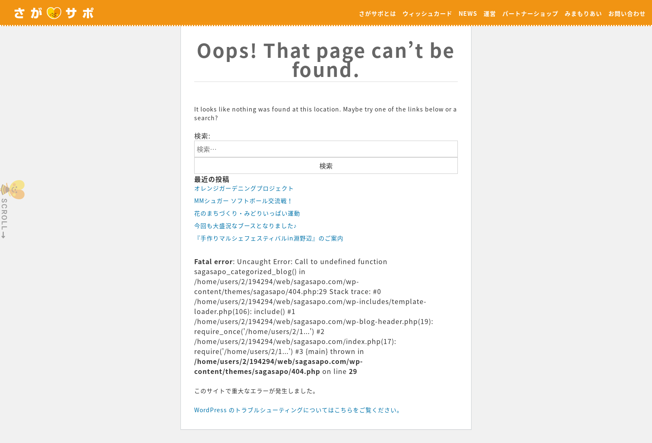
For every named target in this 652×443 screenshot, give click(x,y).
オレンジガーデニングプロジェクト (244, 188)
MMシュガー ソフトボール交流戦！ (243, 200)
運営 (490, 13)
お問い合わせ (627, 13)
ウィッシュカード (427, 13)
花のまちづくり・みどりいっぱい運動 (247, 213)
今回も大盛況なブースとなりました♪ (245, 225)
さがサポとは (377, 13)
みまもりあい (583, 13)
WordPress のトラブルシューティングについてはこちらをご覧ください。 (298, 410)
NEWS (468, 13)
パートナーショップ (530, 13)
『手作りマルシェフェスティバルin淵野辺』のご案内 (268, 238)
